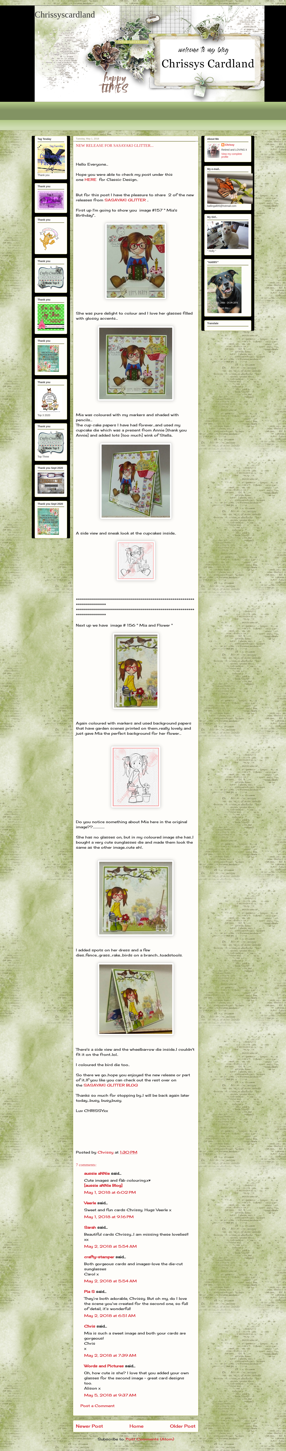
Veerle (90, 1203)
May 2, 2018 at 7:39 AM (110, 1355)
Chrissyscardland (65, 14)
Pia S (89, 1291)
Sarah (90, 1227)
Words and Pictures (104, 1366)
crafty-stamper (99, 1257)
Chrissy (229, 144)
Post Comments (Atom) (150, 1439)
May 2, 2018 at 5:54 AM (110, 1246)
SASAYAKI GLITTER (125, 200)
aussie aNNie (97, 1173)
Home (137, 1426)
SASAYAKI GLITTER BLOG (111, 1085)
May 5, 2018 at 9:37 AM (110, 1395)
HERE (90, 179)
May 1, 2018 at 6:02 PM (110, 1192)
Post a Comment (97, 1405)
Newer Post (89, 1426)
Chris (89, 1326)
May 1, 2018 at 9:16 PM (109, 1216)
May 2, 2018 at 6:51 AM (110, 1315)
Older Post (183, 1426)
